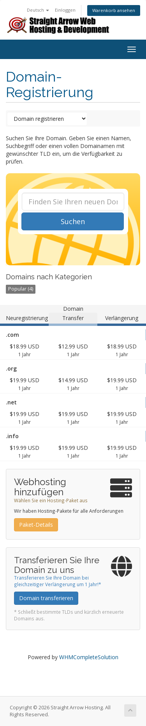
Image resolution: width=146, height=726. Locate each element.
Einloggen (65, 10)
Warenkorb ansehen (113, 10)
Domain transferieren (46, 598)
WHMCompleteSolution (88, 657)
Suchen (73, 221)
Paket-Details (36, 524)
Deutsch (38, 10)
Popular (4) (20, 289)
